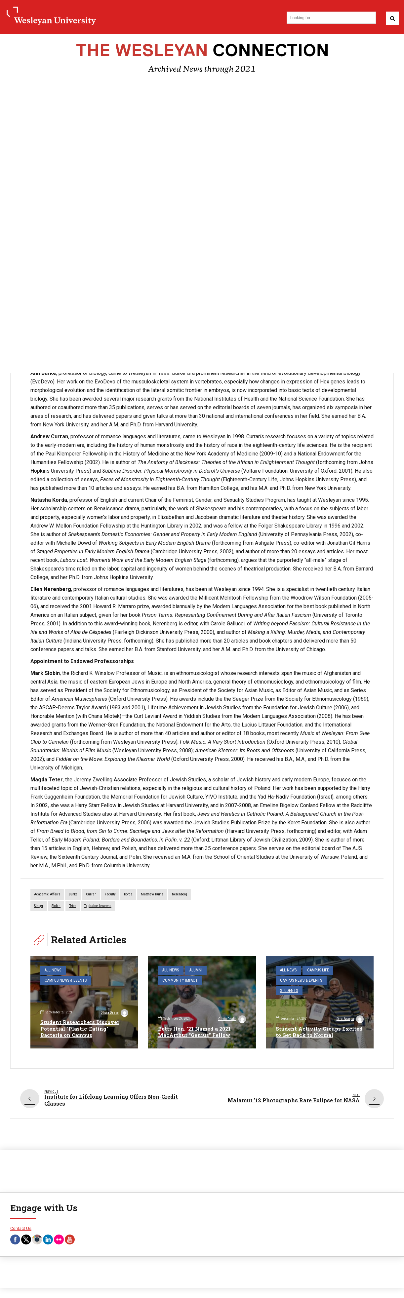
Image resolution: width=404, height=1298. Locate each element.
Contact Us (20, 1228)
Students (287, 989)
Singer (38, 907)
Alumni (192, 970)
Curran (91, 895)
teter (72, 907)
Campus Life (314, 970)
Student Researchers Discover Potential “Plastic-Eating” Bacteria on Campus (81, 1029)
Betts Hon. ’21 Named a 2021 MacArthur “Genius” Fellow (196, 1033)
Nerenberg (179, 895)
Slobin (56, 907)
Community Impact (178, 980)
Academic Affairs (47, 895)
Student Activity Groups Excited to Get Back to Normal (317, 1033)
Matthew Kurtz (152, 895)
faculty (110, 895)
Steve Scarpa (349, 1019)
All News (52, 970)
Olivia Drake (113, 1013)
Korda (128, 895)
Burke (73, 895)
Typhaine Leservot (97, 907)
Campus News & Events (63, 980)
